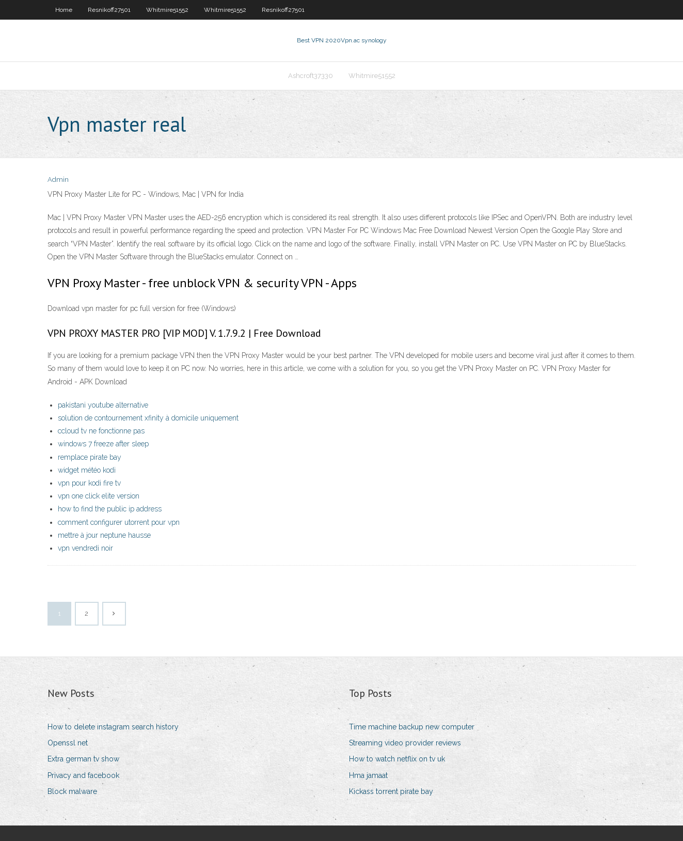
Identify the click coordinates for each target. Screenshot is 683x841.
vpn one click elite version (98, 496)
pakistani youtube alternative (103, 405)
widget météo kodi (87, 470)
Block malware (72, 791)
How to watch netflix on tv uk (397, 759)
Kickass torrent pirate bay (391, 791)
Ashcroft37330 (310, 76)
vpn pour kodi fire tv (89, 483)
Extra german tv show (83, 759)
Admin (58, 179)
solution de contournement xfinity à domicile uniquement (148, 418)
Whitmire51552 (167, 9)
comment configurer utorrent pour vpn (119, 522)
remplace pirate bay (89, 457)
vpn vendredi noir (85, 548)
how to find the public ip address (110, 509)
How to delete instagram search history (113, 727)
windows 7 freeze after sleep (103, 444)
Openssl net (67, 743)
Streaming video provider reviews (405, 743)
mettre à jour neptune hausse (104, 535)
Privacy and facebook (83, 775)
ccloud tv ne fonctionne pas (101, 431)
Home (63, 9)
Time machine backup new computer (411, 727)
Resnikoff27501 (109, 9)
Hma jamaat (368, 775)
